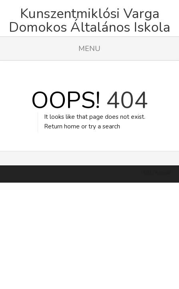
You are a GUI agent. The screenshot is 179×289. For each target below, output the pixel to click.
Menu (89, 48)
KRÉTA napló (156, 162)
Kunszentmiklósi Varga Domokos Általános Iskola (89, 20)
